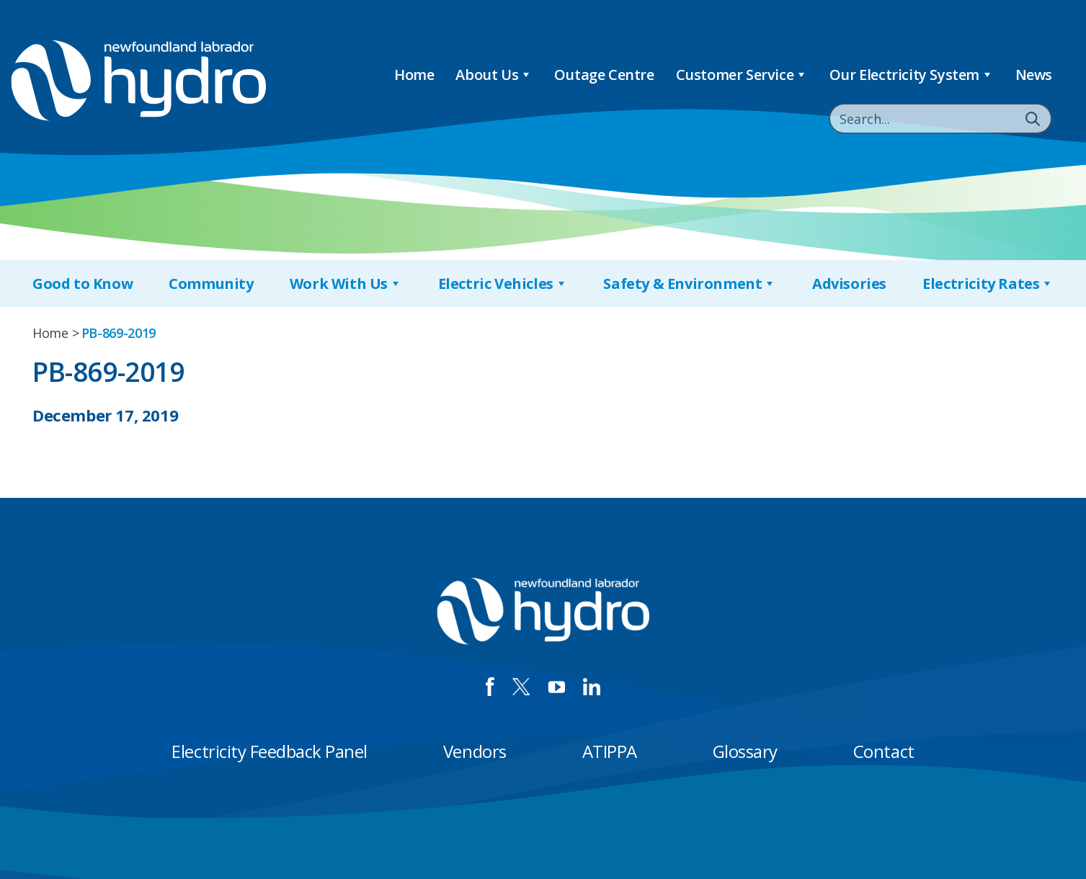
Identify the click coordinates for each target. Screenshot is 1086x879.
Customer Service (742, 74)
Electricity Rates (988, 283)
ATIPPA (609, 751)
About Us (493, 74)
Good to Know (82, 283)
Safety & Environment (689, 283)
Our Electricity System (911, 74)
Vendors (475, 751)
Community (211, 283)
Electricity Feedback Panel (270, 751)
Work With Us (346, 283)
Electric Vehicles (503, 283)
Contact (883, 751)
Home (414, 74)
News (1033, 74)
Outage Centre (604, 74)
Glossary (745, 751)
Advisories (849, 283)
